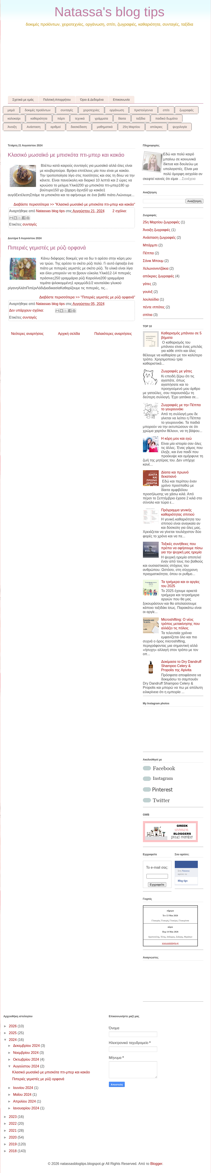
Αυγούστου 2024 (26, 1066)
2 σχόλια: (119, 211)
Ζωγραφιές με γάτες (176, 371)
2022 (13, 1123)
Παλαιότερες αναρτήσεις (113, 333)
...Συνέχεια (187, 179)
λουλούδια (151, 299)
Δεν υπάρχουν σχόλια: (27, 310)
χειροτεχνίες (91, 110)
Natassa (185, 870)
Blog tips (183, 880)
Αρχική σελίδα (69, 333)
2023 (13, 1117)
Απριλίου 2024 (25, 1101)
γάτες (147, 284)
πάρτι (61, 118)
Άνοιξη (12, 127)
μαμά (11, 110)
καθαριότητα (39, 118)
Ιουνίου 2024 (23, 1088)
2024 (13, 1040)
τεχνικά (80, 118)
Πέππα (148, 253)
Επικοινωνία (121, 99)
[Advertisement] (105, 63)
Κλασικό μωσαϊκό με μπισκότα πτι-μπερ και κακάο (66, 155)
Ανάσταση (34, 127)
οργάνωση (117, 110)
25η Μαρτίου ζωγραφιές (161, 222)
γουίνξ (148, 292)
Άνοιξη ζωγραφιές (156, 230)
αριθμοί (55, 127)
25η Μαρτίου (131, 127)
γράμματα (101, 118)
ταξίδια (140, 118)
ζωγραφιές (187, 110)
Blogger (156, 1164)
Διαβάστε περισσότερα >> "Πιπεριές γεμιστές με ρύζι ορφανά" (87, 297)
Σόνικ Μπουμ (153, 261)
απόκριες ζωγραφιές (158, 276)
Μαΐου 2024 (22, 1094)
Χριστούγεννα (143, 110)
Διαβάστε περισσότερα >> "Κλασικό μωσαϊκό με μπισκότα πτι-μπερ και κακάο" (74, 204)
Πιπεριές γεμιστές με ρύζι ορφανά (47, 248)
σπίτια (148, 315)
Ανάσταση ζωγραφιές (159, 237)
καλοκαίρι (14, 118)
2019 (13, 1144)
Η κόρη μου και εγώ (176, 438)
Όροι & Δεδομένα (92, 99)
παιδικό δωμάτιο (166, 118)
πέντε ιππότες (154, 307)
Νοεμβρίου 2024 (26, 1053)
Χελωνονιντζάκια (156, 268)
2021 (13, 1130)
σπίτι (166, 110)
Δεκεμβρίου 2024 (27, 1045)
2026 (13, 1026)
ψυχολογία (180, 127)
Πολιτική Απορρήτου (57, 99)
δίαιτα (122, 118)
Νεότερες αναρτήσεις (27, 333)
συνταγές (67, 110)
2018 (13, 1151)
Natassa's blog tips (109, 11)
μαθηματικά (104, 127)
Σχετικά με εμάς (23, 99)
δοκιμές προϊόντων (37, 110)
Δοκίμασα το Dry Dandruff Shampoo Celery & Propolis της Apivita (181, 666)
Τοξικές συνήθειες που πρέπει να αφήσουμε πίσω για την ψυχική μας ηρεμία (182, 548)
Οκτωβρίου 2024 (26, 1059)
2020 (13, 1137)
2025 (13, 1033)
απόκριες (156, 127)
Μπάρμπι (150, 245)
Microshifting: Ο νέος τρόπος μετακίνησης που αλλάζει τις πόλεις (180, 624)
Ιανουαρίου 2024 (26, 1108)
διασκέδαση (79, 127)
